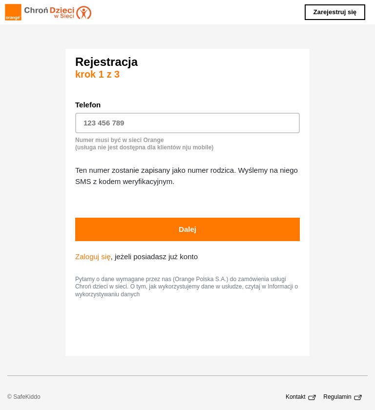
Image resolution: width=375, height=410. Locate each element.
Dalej (187, 229)
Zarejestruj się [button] (334, 12)
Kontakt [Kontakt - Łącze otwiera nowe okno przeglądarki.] (302, 396)
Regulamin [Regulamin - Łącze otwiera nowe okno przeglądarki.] (343, 396)
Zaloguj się (93, 256)
